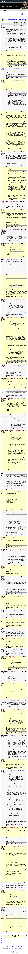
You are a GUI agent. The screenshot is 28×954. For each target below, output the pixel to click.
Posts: (8, 49)
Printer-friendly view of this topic (2, 941)
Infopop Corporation (16, 951)
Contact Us (8, 946)
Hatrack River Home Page (16, 946)
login (18, 13)
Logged (21, 49)
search (21, 13)
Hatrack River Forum (11, 19)
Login (6, 20)
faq (23, 13)
